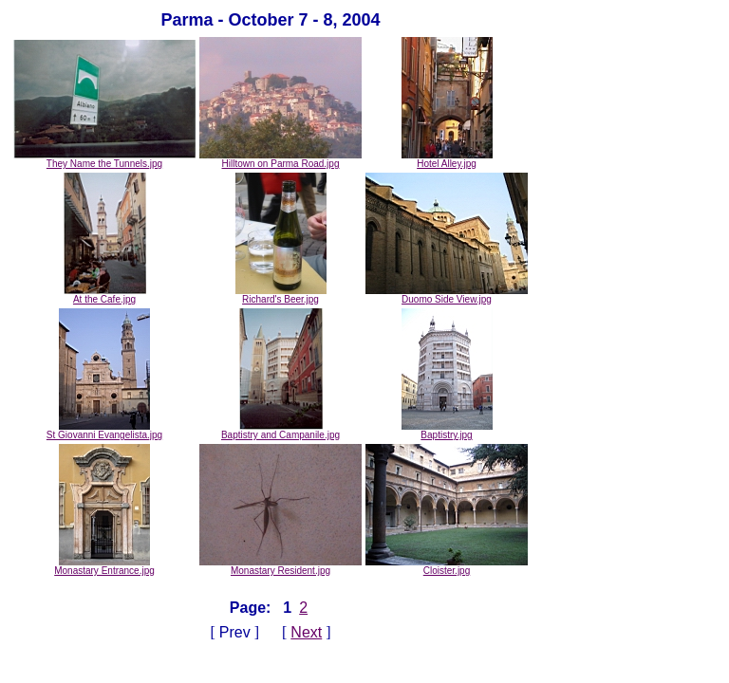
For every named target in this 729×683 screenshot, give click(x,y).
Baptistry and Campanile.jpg (280, 430)
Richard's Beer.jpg (281, 295)
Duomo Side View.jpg (446, 295)
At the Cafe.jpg (105, 295)
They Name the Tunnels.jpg (104, 159)
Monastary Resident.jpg (280, 566)
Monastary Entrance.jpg (104, 566)
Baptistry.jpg (447, 430)
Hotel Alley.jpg (447, 159)
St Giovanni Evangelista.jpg (104, 430)
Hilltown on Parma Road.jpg (280, 159)
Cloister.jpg (446, 566)
